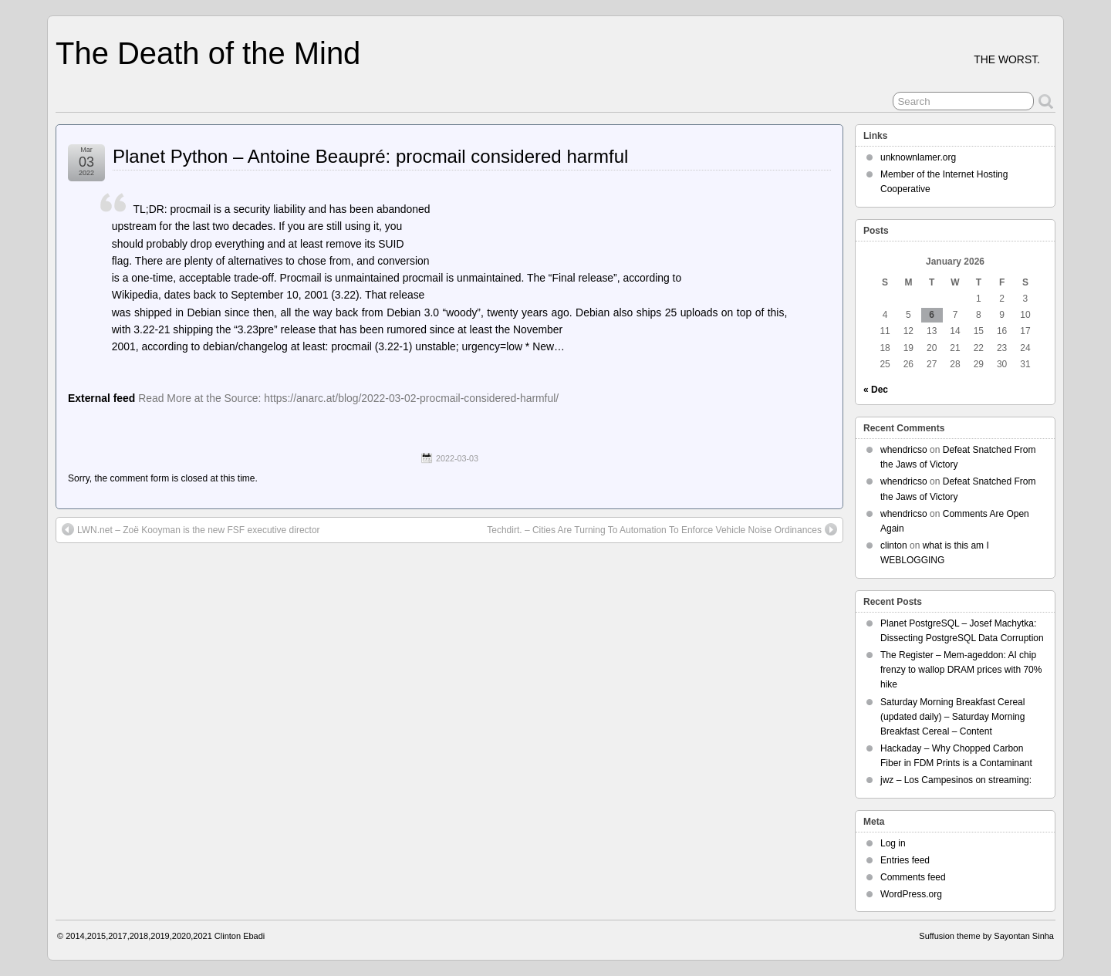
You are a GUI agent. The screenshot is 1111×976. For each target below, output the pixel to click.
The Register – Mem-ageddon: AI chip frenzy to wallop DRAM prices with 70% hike (961, 670)
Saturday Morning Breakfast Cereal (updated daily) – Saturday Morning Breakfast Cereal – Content (952, 717)
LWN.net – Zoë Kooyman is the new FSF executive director (191, 529)
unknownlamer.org (918, 157)
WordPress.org (911, 894)
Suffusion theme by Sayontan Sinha (986, 936)
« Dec (875, 389)
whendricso (903, 449)
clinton (893, 545)
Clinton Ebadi (239, 936)
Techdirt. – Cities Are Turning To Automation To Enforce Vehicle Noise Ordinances (662, 529)
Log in (893, 843)
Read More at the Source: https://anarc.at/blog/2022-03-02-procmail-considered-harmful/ (348, 398)
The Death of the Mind (208, 53)
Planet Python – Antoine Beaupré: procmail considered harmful (370, 156)
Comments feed (913, 877)
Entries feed (905, 860)
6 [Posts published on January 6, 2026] (931, 314)
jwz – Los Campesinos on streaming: (956, 780)
